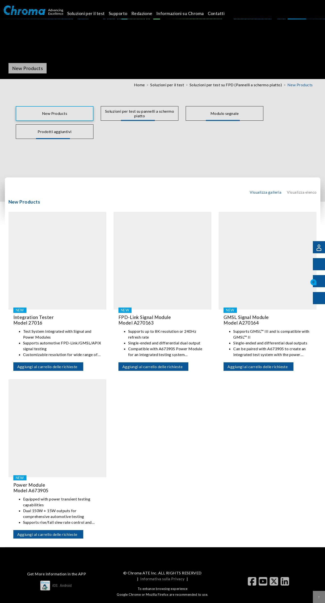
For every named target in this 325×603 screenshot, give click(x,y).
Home (139, 84)
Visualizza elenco (302, 192)
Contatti (221, 13)
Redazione (147, 13)
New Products (300, 84)
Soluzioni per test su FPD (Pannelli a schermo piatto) (236, 84)
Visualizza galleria (265, 192)
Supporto (123, 13)
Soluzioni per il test (91, 13)
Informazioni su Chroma (185, 13)
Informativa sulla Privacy (162, 578)
